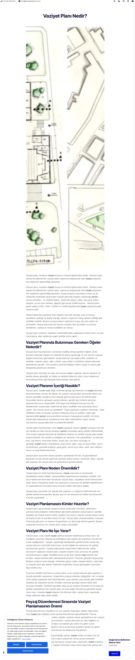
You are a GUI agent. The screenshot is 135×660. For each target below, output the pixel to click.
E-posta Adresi (113, 645)
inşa (84, 555)
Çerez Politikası (27, 639)
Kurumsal (30, 9)
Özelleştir (16, 644)
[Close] (49, 618)
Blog (79, 9)
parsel (94, 297)
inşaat (51, 275)
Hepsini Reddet (37, 644)
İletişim (71, 9)
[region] (27, 636)
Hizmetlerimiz (43, 9)
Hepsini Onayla (28, 651)
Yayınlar (62, 9)
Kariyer (53, 9)
